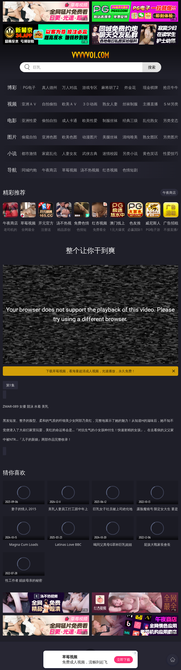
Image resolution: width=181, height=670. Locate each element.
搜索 (152, 67)
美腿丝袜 (110, 137)
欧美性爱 (89, 120)
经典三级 (130, 120)
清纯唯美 (130, 137)
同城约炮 (29, 170)
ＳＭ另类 (170, 104)
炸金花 (130, 87)
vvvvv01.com (90, 55)
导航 (12, 170)
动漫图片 (89, 137)
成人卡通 (69, 120)
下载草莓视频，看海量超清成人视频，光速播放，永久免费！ (111, 371)
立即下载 (123, 659)
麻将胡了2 (110, 87)
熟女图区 (150, 137)
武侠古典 (89, 153)
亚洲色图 (49, 137)
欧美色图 (69, 137)
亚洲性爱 (29, 120)
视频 (12, 104)
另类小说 (130, 153)
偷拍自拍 (49, 120)
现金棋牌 (150, 87)
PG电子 (29, 87)
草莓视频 (69, 170)
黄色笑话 (150, 153)
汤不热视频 (89, 170)
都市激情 (29, 153)
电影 (12, 120)
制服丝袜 (110, 120)
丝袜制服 (130, 104)
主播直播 (150, 104)
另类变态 (170, 120)
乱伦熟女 (150, 120)
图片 (12, 137)
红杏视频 (110, 170)
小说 (12, 153)
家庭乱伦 (49, 153)
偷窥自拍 (29, 137)
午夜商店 (49, 170)
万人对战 (69, 87)
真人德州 (49, 87)
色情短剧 (130, 170)
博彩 (12, 87)
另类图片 (170, 137)
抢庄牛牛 (170, 87)
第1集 (10, 385)
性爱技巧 (170, 153)
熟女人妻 (110, 104)
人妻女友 (69, 153)
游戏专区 (89, 87)
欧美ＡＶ (69, 104)
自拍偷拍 (49, 104)
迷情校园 (110, 153)
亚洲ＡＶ (29, 104)
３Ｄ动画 (89, 104)
